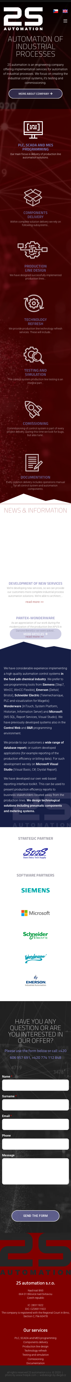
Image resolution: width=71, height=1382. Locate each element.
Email (7, 1116)
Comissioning (36, 1359)
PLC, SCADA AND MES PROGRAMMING (35, 147)
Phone (6, 1135)
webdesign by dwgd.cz (53, 1375)
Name (7, 1076)
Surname (9, 1096)
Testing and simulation (35, 1354)
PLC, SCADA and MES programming (35, 1338)
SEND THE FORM (35, 1216)
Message (8, 1155)
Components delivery (35, 1342)
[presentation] (30, 1202)
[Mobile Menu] (65, 20)
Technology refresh (35, 1350)
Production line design (35, 1346)
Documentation (36, 1363)
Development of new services (35, 630)
